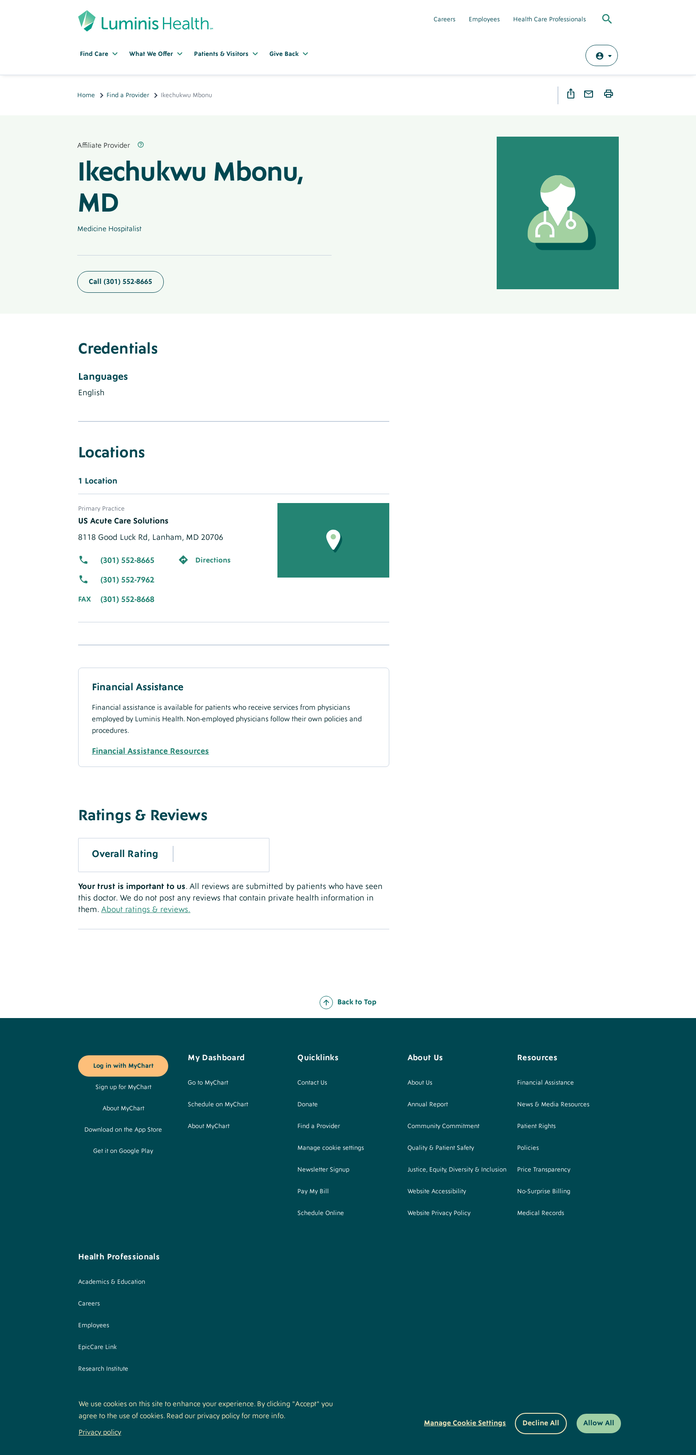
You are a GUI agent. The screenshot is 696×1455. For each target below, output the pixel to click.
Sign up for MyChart (123, 1087)
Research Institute (103, 1368)
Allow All (598, 1423)
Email (590, 94)
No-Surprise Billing (543, 1191)
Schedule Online (320, 1213)
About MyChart (123, 1108)
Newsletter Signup (323, 1169)
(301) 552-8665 (127, 560)
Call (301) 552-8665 (120, 282)
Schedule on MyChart (218, 1104)
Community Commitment (443, 1126)
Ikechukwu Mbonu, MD (189, 187)
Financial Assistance (545, 1082)
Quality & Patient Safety (440, 1148)
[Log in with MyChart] (601, 55)
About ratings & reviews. (145, 909)
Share (572, 94)
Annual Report (427, 1104)
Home (86, 95)
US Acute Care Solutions (123, 521)
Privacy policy (100, 1432)
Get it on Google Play (123, 1151)
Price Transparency (543, 1169)
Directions (213, 560)
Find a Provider (128, 95)
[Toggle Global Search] (607, 19)
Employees (484, 19)
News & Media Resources (553, 1104)
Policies (528, 1148)
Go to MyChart (208, 1082)
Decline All (540, 1423)
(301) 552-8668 (127, 599)
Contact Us (312, 1082)
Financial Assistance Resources (150, 751)
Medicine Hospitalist (109, 229)
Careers (444, 19)
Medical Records (540, 1213)
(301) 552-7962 (127, 580)
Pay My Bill (313, 1191)
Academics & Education (111, 1282)
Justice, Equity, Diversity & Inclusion (456, 1169)
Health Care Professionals (549, 19)
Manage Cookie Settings (465, 1423)
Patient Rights (536, 1126)
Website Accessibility (436, 1191)
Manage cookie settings (330, 1148)
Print (610, 94)
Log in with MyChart (123, 1066)
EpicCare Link (97, 1347)
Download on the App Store (123, 1129)
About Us (419, 1082)
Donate (307, 1104)
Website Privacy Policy (439, 1213)
